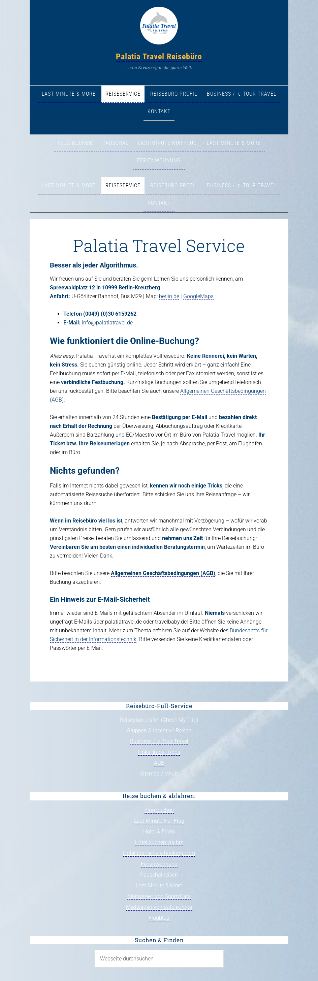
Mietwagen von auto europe (159, 907)
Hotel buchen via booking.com (159, 853)
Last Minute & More (159, 885)
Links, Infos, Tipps (159, 752)
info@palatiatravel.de (107, 322)
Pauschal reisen (159, 875)
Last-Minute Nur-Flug (159, 821)
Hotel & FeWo (159, 831)
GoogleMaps (198, 296)
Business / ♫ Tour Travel (159, 741)
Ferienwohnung (159, 864)
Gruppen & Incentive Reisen (159, 730)
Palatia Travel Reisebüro (159, 56)
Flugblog (159, 918)
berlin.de (169, 296)
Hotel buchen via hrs (159, 842)
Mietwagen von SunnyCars (159, 896)
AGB (159, 763)
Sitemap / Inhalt (159, 773)
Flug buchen (159, 810)
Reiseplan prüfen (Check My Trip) (159, 720)
